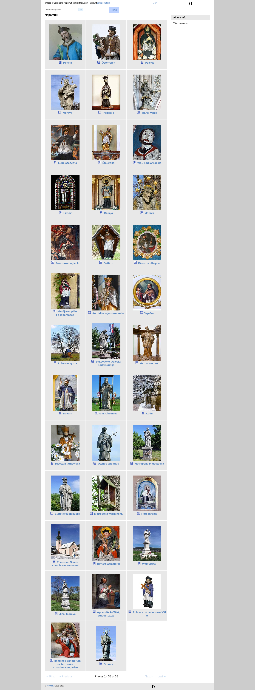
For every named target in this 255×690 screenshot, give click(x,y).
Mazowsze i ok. (149, 363)
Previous (65, 676)
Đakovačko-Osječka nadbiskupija (108, 363)
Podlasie (108, 112)
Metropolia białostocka (149, 463)
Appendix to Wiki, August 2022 (108, 614)
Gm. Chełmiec (108, 413)
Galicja (108, 212)
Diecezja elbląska (149, 263)
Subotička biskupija (67, 513)
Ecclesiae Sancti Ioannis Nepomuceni (65, 564)
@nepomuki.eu (103, 3)
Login (155, 3)
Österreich (108, 62)
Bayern (67, 413)
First (50, 676)
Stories (108, 664)
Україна (149, 313)
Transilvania (149, 112)
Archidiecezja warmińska (108, 313)
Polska (67, 62)
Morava (67, 112)
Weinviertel (149, 563)
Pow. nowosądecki (68, 263)
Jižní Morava (67, 613)
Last (162, 676)
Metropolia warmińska (108, 513)
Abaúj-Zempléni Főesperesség (67, 313)
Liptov (67, 212)
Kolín (149, 413)
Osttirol (108, 263)
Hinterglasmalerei (108, 563)
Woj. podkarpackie (149, 162)
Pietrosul (51, 686)
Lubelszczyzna (67, 162)
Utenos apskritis (108, 463)
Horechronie (149, 513)
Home (114, 10)
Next (149, 676)
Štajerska (108, 162)
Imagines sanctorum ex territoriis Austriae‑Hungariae (67, 664)
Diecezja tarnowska (67, 463)
